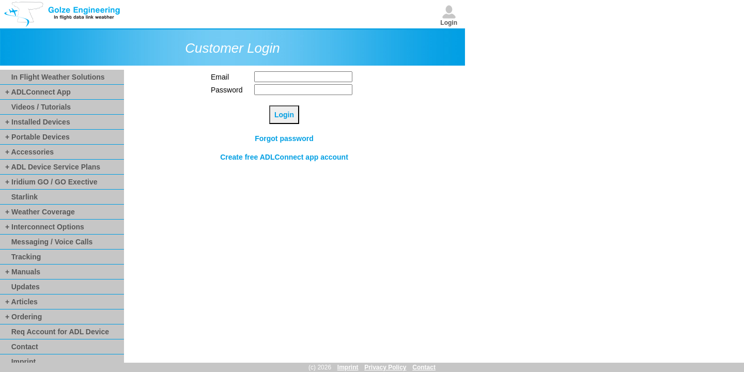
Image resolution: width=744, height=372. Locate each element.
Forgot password (284, 138)
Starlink (21, 197)
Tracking (23, 257)
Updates (22, 287)
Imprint (20, 362)
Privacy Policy (385, 367)
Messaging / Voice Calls (48, 242)
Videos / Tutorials (38, 107)
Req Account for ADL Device (57, 332)
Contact (21, 347)
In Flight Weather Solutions (55, 77)
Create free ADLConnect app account (284, 157)
